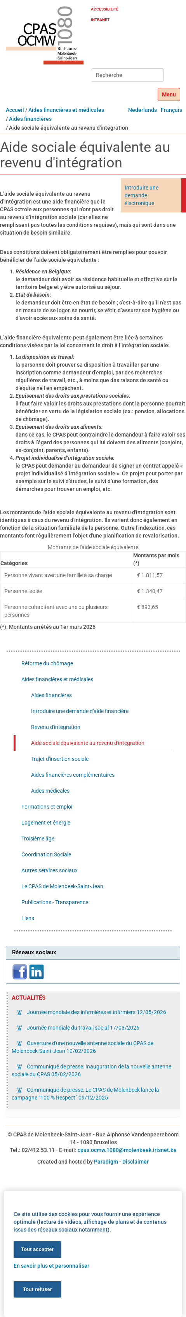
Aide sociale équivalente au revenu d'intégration (87, 743)
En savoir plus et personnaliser (51, 1265)
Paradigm (106, 1162)
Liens (27, 918)
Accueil (15, 110)
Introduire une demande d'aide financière (80, 711)
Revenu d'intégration (55, 727)
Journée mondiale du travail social (82, 1028)
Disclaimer (135, 1162)
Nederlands (142, 110)
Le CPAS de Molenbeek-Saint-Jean (62, 886)
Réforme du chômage (47, 663)
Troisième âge (37, 838)
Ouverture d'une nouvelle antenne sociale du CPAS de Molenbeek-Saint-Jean (82, 1047)
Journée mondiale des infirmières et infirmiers (96, 1012)
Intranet (100, 19)
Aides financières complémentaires (73, 775)
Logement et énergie (45, 822)
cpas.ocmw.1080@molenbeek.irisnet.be (127, 1150)
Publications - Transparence (54, 902)
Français (171, 110)
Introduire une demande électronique (141, 195)
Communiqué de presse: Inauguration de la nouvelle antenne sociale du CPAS (91, 1070)
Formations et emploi (46, 807)
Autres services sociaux (49, 870)
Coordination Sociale (46, 854)
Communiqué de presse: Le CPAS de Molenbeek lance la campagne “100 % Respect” (85, 1094)
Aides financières (30, 119)
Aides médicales (50, 791)
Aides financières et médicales (66, 110)
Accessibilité (104, 9)
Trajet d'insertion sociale (60, 759)
